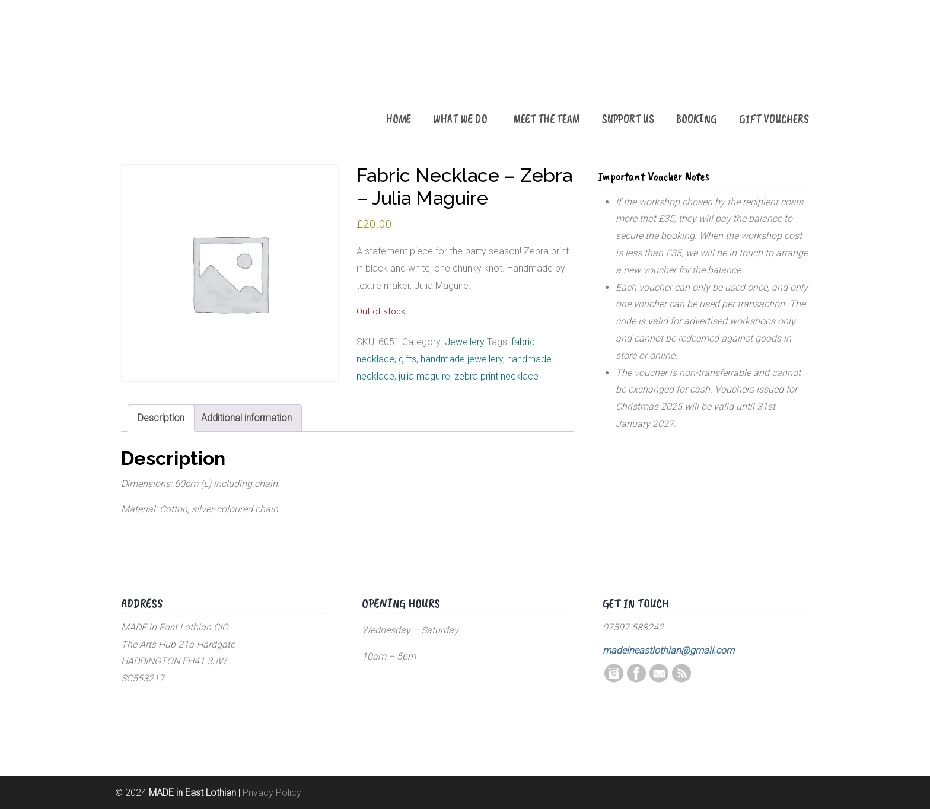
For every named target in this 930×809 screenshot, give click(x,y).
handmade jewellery (462, 359)
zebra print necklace (496, 376)
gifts (407, 359)
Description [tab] (161, 417)
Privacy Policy (272, 792)
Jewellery (465, 342)
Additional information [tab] (246, 417)
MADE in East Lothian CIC (180, 72)
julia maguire (424, 376)
